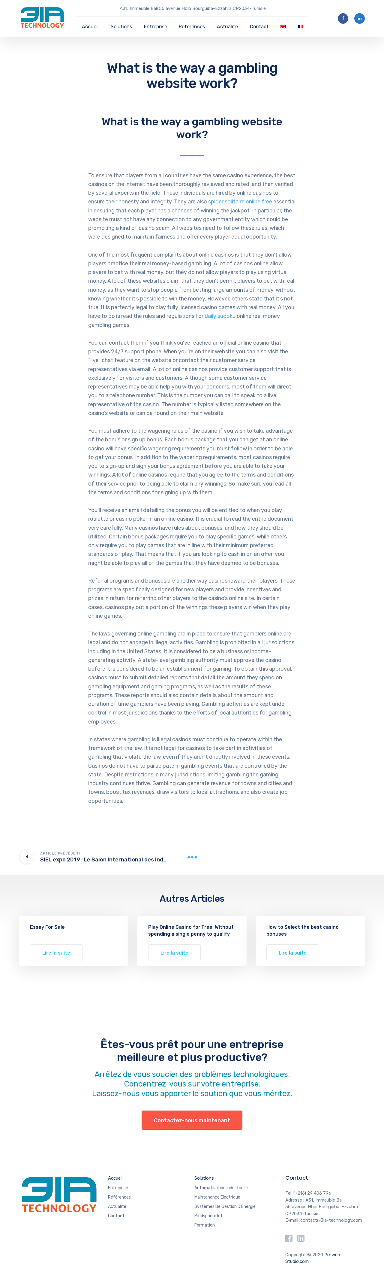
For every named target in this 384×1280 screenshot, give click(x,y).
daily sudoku (220, 316)
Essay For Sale (47, 927)
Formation (204, 1225)
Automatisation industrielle (221, 1187)
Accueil (90, 26)
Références (192, 26)
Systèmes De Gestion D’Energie (225, 1206)
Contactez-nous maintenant (192, 1120)
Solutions (121, 26)
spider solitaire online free (240, 201)
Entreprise (155, 26)
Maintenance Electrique (217, 1197)
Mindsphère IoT (208, 1215)
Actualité (227, 26)
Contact (259, 26)
